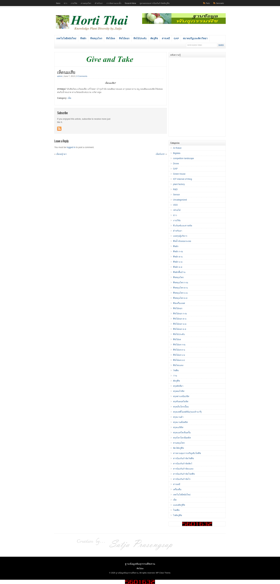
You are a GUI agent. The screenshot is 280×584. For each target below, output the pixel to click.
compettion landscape (183, 158)
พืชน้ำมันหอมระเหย (182, 241)
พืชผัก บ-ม (177, 262)
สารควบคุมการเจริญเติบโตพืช (187, 453)
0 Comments (81, 76)
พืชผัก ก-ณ (178, 251)
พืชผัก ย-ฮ (177, 267)
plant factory (179, 184)
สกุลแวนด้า (178, 417)
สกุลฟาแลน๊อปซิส (181, 396)
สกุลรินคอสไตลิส (180, 401)
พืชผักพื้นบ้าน (179, 272)
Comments (220, 3)
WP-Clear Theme (163, 573)
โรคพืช (176, 510)
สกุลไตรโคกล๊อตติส (182, 437)
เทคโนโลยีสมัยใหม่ (66, 38)
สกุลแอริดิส (178, 427)
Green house (179, 174)
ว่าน (175, 375)
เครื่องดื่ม (177, 489)
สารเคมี (166, 38)
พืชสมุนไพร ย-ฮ (180, 298)
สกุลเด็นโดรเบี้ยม (181, 406)
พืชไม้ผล (110, 38)
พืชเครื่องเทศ (179, 303)
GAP (176, 38)
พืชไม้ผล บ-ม (179, 355)
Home (58, 3)
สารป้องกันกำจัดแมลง (183, 469)
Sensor (176, 194)
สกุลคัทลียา (178, 386)
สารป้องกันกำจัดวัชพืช (183, 458)
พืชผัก (83, 38)
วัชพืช (176, 370)
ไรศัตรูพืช (177, 515)
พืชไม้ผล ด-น (179, 350)
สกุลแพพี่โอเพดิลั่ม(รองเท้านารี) (187, 412)
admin (59, 76)
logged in (71, 147)
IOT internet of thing (182, 179)
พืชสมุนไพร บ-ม (180, 293)
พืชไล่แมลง (178, 365)
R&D (175, 189)
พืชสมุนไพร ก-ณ (180, 282)
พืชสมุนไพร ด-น (180, 287)
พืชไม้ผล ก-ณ (179, 344)
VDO (175, 205)
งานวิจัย (74, 3)
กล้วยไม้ (177, 210)
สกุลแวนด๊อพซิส (180, 422)
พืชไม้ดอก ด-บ (179, 319)
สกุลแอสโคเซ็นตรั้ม (182, 432)
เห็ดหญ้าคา (61, 154)
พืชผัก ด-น (177, 256)
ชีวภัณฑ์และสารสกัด (182, 225)
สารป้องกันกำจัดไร (181, 479)
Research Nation (130, 3)
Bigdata (176, 153)
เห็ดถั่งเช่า (160, 154)
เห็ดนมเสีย (66, 72)
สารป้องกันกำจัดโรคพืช (184, 474)
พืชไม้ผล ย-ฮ (179, 360)
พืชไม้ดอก (124, 38)
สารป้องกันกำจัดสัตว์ (182, 463)
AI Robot (177, 148)
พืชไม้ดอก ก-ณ (180, 313)
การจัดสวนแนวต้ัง (113, 3)
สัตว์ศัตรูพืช (178, 448)
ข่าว (65, 3)
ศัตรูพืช (154, 38)
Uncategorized (180, 200)
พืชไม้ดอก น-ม (179, 324)
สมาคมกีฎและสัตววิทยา (195, 38)
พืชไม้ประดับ (139, 38)
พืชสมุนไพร (96, 38)
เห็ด (69, 98)
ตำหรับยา (99, 3)
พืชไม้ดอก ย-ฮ (179, 329)
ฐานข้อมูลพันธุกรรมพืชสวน (140, 563)
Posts (208, 3)
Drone (176, 163)
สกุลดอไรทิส (178, 391)
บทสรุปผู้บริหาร (180, 236)
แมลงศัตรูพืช (179, 505)
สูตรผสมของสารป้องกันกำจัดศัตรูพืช (154, 3)
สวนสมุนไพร (86, 3)
